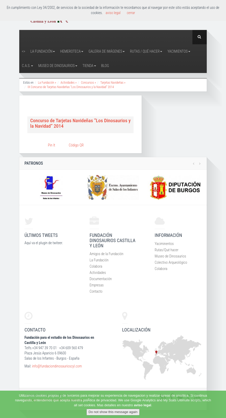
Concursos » (88, 82)
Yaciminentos (164, 244)
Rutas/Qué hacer (166, 250)
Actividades (98, 273)
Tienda (89, 66)
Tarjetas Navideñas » (112, 82)
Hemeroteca (71, 51)
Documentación (101, 279)
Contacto (96, 291)
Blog (105, 66)
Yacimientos (178, 51)
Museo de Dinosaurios (57, 66)
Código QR (76, 145)
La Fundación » (47, 82)
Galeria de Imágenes (107, 51)
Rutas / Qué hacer (146, 51)
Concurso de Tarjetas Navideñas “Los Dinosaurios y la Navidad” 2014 (80, 123)
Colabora (96, 266)
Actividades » (69, 82)
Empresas (97, 285)
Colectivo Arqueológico (171, 262)
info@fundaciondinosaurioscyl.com (57, 366)
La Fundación (42, 51)
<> (23, 51)
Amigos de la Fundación (106, 254)
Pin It (51, 145)
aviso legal (142, 405)
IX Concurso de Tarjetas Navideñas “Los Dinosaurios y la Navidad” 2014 (71, 87)
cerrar (131, 13)
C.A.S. (27, 66)
